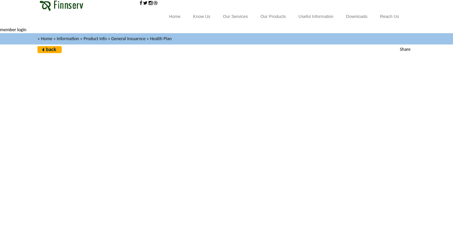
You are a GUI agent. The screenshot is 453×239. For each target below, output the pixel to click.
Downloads (356, 16)
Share (405, 49)
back (51, 49)
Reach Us (389, 16)
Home (175, 16)
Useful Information (316, 16)
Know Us (201, 16)
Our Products (273, 16)
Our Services (235, 16)
